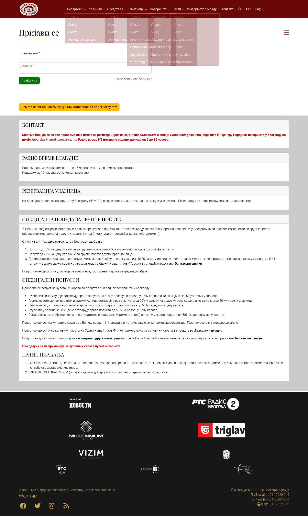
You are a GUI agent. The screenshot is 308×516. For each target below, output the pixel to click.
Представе (117, 10)
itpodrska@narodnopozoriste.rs (53, 141)
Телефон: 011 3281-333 (272, 499)
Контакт (228, 10)
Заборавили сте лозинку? (133, 80)
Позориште (160, 10)
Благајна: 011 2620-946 (272, 495)
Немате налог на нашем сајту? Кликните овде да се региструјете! (69, 108)
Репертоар (76, 10)
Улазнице (97, 10)
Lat (249, 10)
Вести (178, 10)
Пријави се (29, 82)
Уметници (138, 10)
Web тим (28, 496)
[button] (286, 34)
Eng (259, 10)
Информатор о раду (203, 10)
